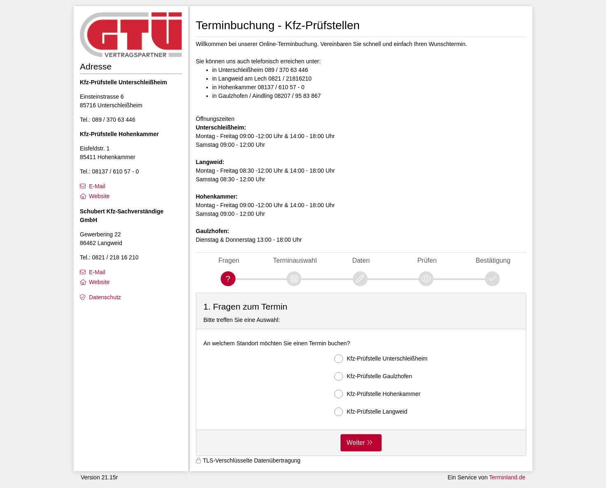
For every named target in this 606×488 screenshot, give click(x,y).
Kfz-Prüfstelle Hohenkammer (377, 394)
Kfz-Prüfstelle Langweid (370, 411)
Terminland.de (507, 477)
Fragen (228, 260)
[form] (361, 374)
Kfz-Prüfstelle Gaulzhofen (373, 376)
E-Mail (97, 186)
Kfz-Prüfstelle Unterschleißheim (380, 358)
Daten (361, 260)
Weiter (356, 442)
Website (99, 196)
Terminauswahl (295, 260)
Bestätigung (493, 260)
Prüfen (427, 260)
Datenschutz (105, 297)
